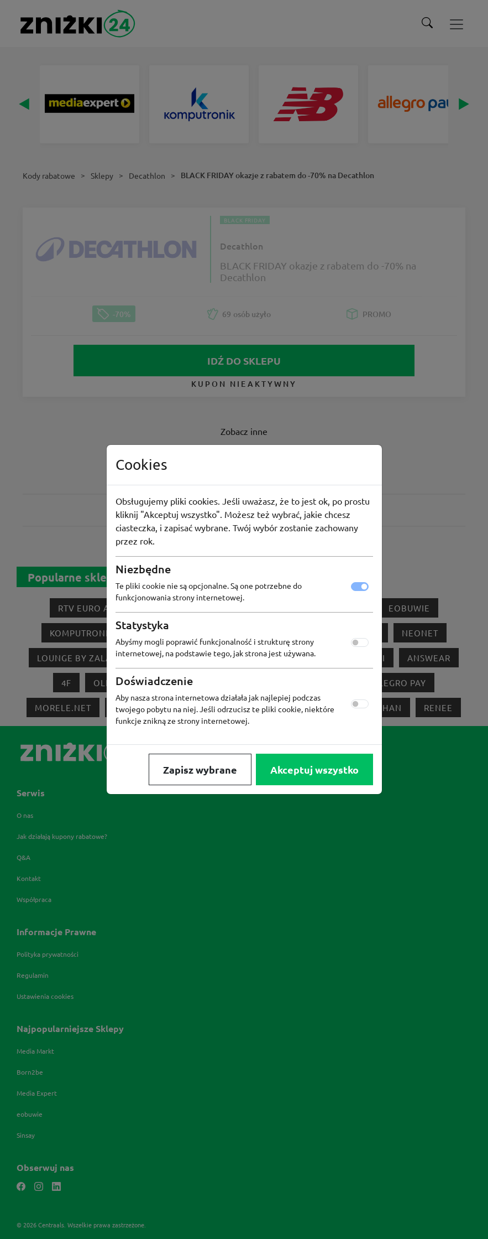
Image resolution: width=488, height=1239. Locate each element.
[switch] (360, 642)
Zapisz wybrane (200, 769)
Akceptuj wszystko (314, 769)
